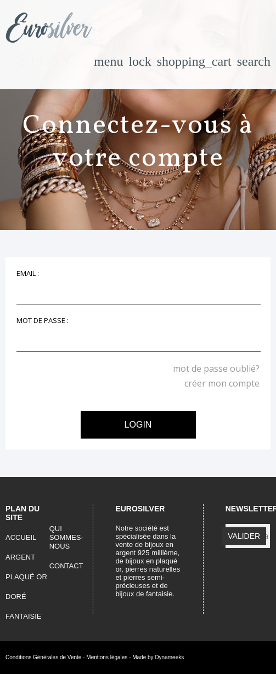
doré (15, 596)
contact (66, 566)
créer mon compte (222, 383)
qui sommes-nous (66, 537)
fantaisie (23, 616)
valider (244, 536)
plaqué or (26, 577)
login (138, 424)
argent (20, 557)
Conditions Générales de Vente (43, 657)
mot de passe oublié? (216, 368)
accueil (20, 537)
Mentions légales (106, 657)
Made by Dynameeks (158, 657)
